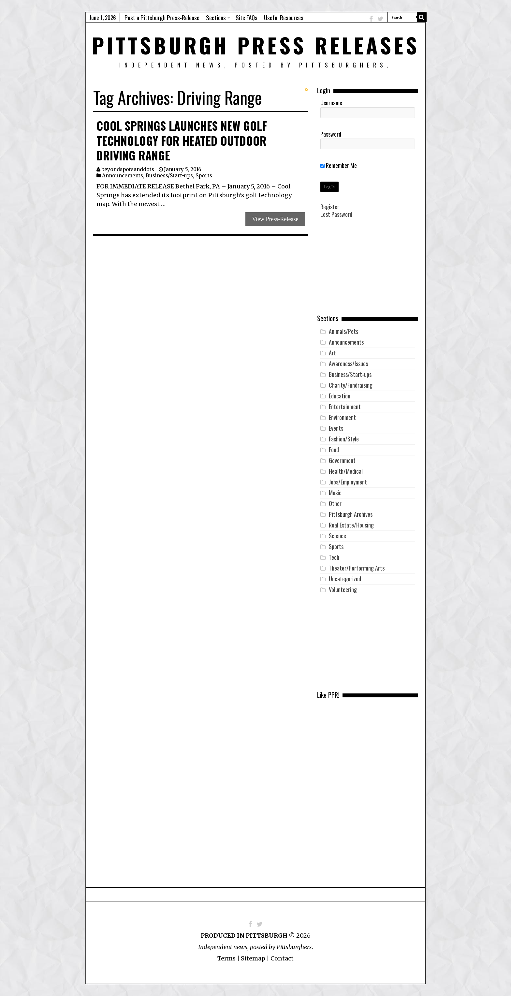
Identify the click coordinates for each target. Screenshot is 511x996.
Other (335, 503)
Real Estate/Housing (351, 525)
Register (329, 206)
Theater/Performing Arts (357, 568)
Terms (226, 958)
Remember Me (338, 165)
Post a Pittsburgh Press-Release (161, 17)
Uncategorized (345, 578)
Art (332, 353)
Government (342, 460)
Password (330, 134)
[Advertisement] (367, 271)
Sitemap (253, 958)
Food (334, 449)
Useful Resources (283, 17)
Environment (342, 417)
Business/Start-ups (169, 175)
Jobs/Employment (348, 482)
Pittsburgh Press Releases (255, 45)
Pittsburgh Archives (350, 514)
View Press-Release (275, 219)
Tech (334, 557)
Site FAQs (246, 17)
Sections (216, 17)
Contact (282, 958)
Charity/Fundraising (350, 385)
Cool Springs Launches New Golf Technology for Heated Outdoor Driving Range (181, 140)
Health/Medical (346, 471)
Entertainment (345, 406)
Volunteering (343, 589)
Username (331, 102)
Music (335, 492)
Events (336, 428)
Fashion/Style (344, 439)
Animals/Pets (343, 331)
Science (337, 535)
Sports (204, 175)
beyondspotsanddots (127, 169)
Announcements (122, 175)
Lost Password (336, 214)
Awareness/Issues (348, 363)
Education (339, 396)
